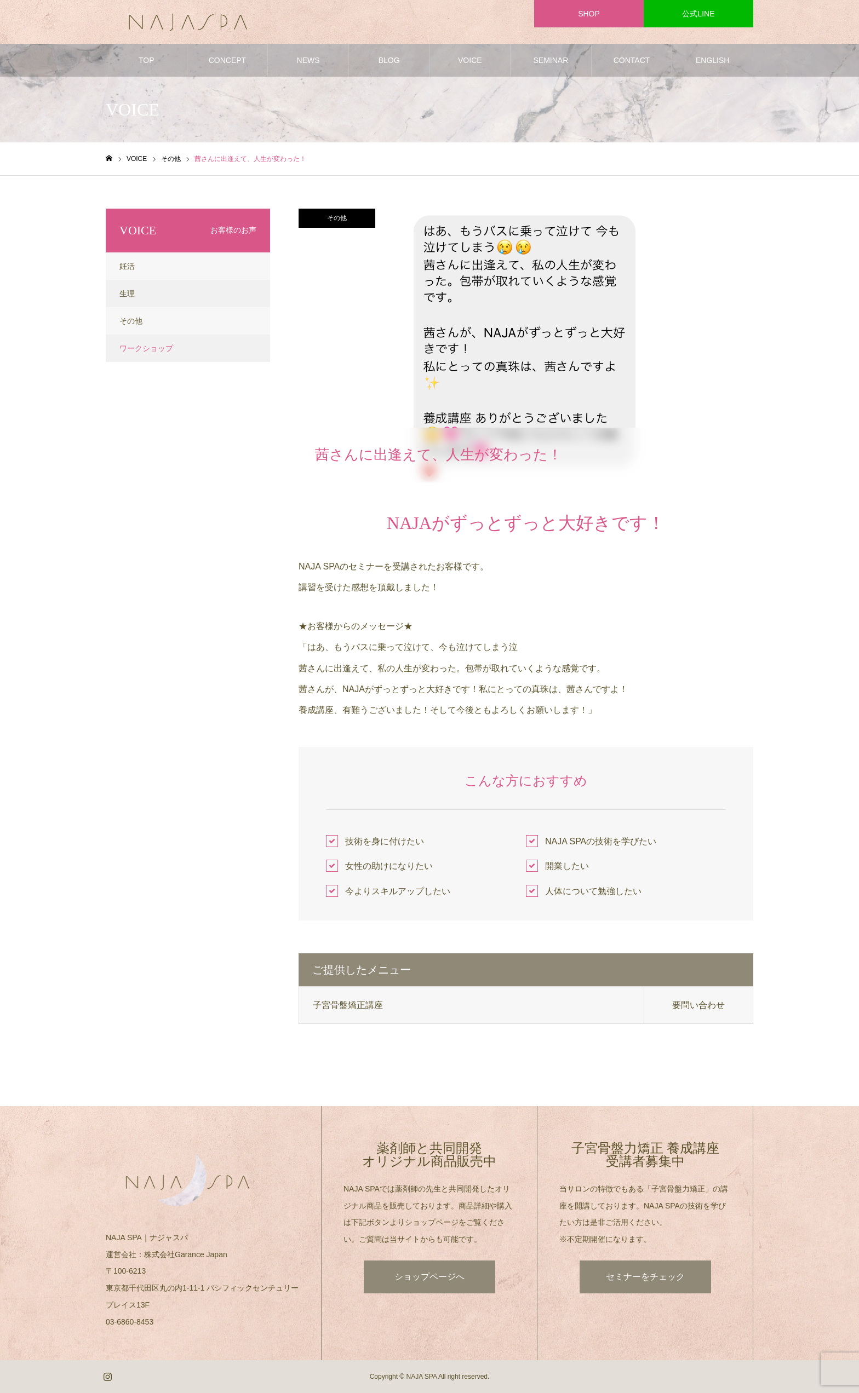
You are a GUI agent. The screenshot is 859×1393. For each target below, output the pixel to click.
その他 (337, 218)
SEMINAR (551, 60)
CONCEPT (227, 60)
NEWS (308, 60)
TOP (146, 60)
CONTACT (632, 60)
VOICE (470, 60)
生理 (127, 293)
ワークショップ (146, 348)
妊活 (127, 266)
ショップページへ (429, 1276)
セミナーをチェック (645, 1276)
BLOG (389, 60)
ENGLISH (712, 60)
